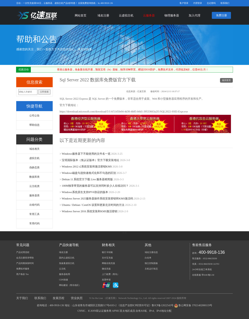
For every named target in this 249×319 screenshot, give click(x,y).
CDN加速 (63, 279)
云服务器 (149, 15)
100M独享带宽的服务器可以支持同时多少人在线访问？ (95, 185)
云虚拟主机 (126, 15)
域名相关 (34, 149)
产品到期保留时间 (25, 263)
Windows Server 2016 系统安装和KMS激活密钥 (89, 211)
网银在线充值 (108, 263)
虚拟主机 (34, 158)
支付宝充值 (107, 257)
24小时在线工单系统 (202, 269)
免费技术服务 (22, 268)
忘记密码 (211, 3)
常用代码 (34, 223)
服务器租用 (64, 274)
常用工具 (34, 214)
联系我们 (225, 3)
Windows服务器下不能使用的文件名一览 (86, 153)
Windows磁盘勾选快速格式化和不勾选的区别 (89, 172)
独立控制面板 (151, 263)
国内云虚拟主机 (66, 257)
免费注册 (221, 15)
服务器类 (34, 195)
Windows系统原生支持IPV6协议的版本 (85, 192)
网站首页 (80, 15)
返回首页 (226, 80)
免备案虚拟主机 (66, 263)
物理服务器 (171, 15)
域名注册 (103, 15)
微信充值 (106, 268)
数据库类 (34, 176)
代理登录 (197, 3)
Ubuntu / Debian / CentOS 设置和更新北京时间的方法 (93, 204)
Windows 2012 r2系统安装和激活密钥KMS (87, 166)
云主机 (62, 268)
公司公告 (34, 115)
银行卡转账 (107, 252)
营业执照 (77, 298)
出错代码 (34, 204)
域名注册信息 (151, 252)
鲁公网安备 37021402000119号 (195, 305)
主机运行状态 (151, 268)
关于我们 (22, 298)
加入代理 (194, 15)
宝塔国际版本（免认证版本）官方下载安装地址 (90, 160)
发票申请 (106, 279)
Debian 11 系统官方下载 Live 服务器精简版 (87, 179)
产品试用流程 (22, 252)
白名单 (148, 257)
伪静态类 (34, 167)
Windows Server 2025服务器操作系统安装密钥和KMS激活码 (97, 198)
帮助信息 (34, 125)
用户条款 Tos (22, 274)
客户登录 (184, 3)
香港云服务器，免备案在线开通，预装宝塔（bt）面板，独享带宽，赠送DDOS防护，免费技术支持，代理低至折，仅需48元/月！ (132, 69)
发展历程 (58, 298)
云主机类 (34, 186)
